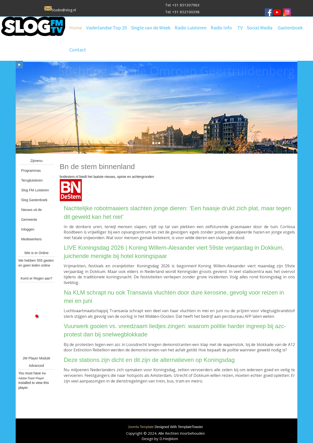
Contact (77, 50)
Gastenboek (290, 28)
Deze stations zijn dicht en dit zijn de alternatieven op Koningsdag (149, 360)
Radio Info (221, 28)
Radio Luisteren (190, 28)
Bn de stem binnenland (97, 166)
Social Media (259, 28)
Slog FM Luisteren (35, 190)
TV (240, 28)
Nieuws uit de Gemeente (31, 215)
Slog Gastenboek (34, 200)
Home (75, 28)
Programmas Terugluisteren (32, 175)
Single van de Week (150, 28)
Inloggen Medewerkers (31, 234)
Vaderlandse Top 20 (106, 28)
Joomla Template (141, 427)
